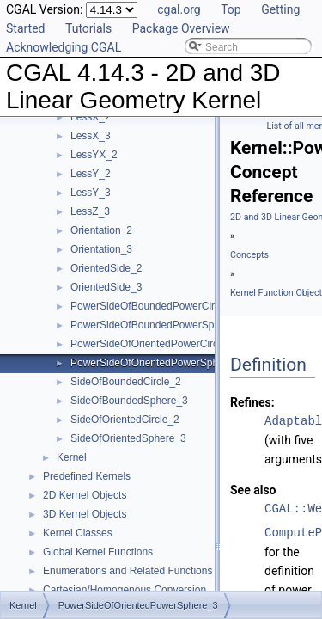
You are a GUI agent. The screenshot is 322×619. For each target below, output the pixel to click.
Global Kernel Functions (98, 552)
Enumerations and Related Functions (127, 571)
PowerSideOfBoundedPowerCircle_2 (155, 306)
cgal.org (178, 9)
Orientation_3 (101, 249)
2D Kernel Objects (84, 495)
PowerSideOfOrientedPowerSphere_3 (157, 363)
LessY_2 (90, 174)
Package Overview (181, 28)
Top (231, 9)
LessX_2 (90, 117)
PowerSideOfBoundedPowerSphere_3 (158, 325)
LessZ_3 (90, 211)
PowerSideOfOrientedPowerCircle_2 (154, 344)
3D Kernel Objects (84, 514)
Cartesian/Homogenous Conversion (124, 590)
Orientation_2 (101, 230)
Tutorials (88, 28)
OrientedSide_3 (106, 287)
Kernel (72, 457)
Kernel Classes (77, 533)
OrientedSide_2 (106, 268)
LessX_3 (90, 136)
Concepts (249, 254)
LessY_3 (90, 193)
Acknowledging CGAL (63, 47)
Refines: (252, 402)
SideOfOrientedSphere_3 (128, 438)
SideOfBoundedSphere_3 (129, 401)
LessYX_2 (94, 155)
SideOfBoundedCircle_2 (125, 382)
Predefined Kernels (87, 476)
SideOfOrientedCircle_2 (124, 420)
